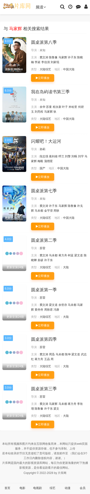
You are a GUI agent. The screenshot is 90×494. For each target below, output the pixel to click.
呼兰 (61, 156)
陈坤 (68, 354)
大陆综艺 (45, 69)
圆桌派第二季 (44, 240)
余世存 (62, 305)
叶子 (65, 107)
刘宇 (81, 156)
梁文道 (78, 255)
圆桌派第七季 (44, 190)
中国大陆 (68, 69)
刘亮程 (39, 111)
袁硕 (40, 260)
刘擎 (68, 156)
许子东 (72, 57)
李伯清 (45, 62)
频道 (41, 7)
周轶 (56, 210)
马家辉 (62, 57)
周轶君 (48, 309)
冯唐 (56, 309)
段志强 (44, 156)
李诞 (37, 62)
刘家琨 (55, 62)
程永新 (57, 107)
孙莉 (42, 149)
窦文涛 (44, 57)
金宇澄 (48, 210)
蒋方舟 (62, 255)
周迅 (52, 354)
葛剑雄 (53, 156)
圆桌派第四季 (44, 339)
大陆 (66, 267)
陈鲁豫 (53, 57)
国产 (42, 168)
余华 (42, 107)
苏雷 (42, 248)
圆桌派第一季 (44, 289)
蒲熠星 (48, 161)
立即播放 (42, 78)
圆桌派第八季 (44, 42)
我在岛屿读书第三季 (50, 91)
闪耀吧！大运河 (46, 141)
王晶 (47, 359)
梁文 (56, 408)
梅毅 (40, 161)
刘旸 (74, 156)
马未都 (39, 210)
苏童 (49, 107)
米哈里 (73, 107)
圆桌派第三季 (44, 388)
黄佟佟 (39, 309)
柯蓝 (71, 255)
